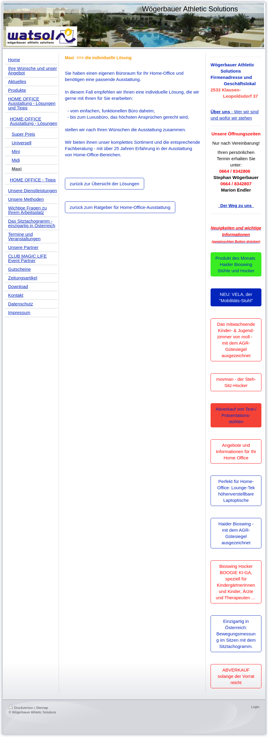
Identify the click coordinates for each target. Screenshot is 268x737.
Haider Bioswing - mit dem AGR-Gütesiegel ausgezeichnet (236, 533)
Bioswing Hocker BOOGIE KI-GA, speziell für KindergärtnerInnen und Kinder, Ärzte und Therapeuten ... (236, 582)
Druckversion (21, 708)
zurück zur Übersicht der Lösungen (104, 183)
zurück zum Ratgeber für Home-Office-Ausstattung (120, 207)
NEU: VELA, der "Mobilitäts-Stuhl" (236, 297)
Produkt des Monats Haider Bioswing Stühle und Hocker (236, 264)
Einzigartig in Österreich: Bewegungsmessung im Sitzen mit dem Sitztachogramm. (236, 634)
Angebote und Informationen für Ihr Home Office (236, 451)
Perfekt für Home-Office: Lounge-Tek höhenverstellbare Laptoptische (236, 491)
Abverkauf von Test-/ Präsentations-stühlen (236, 415)
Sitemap (42, 708)
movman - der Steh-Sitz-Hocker (236, 382)
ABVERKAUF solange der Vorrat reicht (236, 676)
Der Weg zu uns (236, 205)
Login (255, 707)
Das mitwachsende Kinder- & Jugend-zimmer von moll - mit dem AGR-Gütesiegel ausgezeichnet (236, 340)
